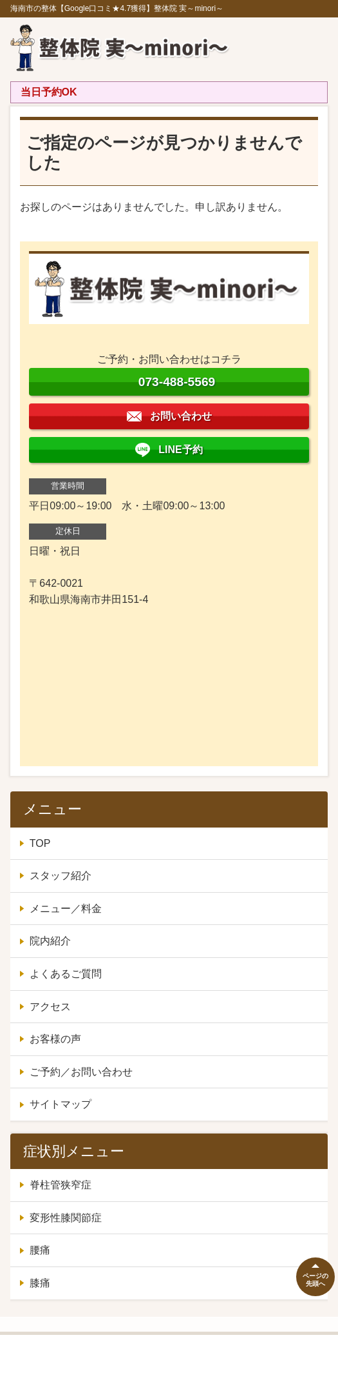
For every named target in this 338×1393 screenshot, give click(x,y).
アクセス (50, 1006)
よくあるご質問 (66, 973)
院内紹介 (50, 940)
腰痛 (40, 1250)
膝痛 (40, 1282)
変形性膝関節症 (66, 1217)
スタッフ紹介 (60, 875)
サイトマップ (60, 1104)
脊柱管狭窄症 (60, 1184)
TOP (40, 843)
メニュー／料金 (66, 908)
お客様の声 (55, 1038)
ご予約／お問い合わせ (81, 1071)
